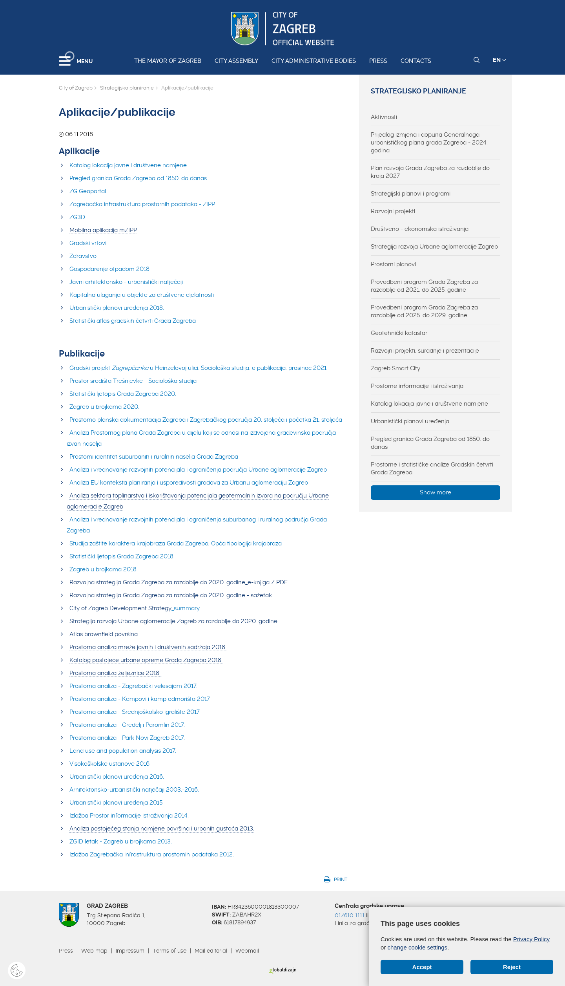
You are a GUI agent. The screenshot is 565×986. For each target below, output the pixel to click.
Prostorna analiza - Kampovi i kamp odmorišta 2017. (140, 698)
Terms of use (169, 951)
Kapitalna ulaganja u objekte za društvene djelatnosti (141, 294)
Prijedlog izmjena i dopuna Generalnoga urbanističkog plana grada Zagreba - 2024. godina (429, 142)
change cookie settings (418, 947)
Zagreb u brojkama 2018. (104, 569)
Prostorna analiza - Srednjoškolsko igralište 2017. (134, 711)
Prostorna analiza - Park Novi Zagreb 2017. (127, 737)
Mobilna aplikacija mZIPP (103, 230)
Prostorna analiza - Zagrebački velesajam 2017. (133, 686)
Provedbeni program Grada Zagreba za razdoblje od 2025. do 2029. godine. (424, 311)
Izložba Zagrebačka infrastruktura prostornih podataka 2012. (151, 854)
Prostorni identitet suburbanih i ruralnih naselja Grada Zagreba (153, 456)
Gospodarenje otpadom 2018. (110, 269)
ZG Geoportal (87, 191)
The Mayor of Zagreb (167, 60)
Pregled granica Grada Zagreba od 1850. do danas (138, 178)
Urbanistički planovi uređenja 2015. (116, 802)
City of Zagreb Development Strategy (120, 608)
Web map (94, 951)
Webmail (247, 951)
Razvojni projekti (393, 211)
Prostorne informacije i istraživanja (417, 386)
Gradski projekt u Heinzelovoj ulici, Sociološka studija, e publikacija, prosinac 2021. (198, 367)
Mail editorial (211, 951)
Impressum (130, 951)
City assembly (236, 60)
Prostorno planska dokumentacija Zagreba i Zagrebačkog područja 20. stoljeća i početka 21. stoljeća (205, 419)
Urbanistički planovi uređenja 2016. (116, 776)
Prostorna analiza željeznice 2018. (115, 673)
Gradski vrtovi (87, 243)
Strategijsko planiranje (127, 88)
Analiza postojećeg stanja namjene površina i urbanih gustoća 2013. (161, 828)
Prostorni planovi (393, 264)
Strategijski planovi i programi (410, 193)
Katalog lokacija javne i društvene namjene (128, 165)
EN (499, 60)
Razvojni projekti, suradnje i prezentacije (425, 350)
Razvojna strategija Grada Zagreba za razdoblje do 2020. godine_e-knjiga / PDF (178, 582)
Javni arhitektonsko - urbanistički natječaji (126, 281)
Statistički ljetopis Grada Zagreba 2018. (122, 556)
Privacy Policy (531, 939)
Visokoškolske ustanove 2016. (110, 763)
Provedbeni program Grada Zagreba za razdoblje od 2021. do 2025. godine (424, 285)
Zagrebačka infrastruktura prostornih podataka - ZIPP (142, 204)
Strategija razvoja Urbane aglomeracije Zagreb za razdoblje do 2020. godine (173, 621)
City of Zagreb (76, 88)
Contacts (416, 60)
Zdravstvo (83, 256)
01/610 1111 (350, 915)
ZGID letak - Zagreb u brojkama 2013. (120, 841)
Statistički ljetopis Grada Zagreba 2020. (122, 393)
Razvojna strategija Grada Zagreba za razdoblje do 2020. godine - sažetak (170, 595)
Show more (435, 492)
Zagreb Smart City (395, 368)
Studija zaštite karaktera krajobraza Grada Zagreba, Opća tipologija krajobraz (173, 543)
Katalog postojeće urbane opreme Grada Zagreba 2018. (145, 660)
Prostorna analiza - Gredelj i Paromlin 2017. (127, 724)
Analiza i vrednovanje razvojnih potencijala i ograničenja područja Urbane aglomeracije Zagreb (198, 469)
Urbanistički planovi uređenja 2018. (116, 307)
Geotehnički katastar (399, 333)
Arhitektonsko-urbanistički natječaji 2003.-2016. (134, 789)
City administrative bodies (314, 60)
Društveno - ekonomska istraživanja (419, 228)
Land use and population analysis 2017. (122, 750)
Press (378, 60)
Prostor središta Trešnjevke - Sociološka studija (133, 380)
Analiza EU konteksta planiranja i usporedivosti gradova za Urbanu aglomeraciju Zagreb (188, 482)
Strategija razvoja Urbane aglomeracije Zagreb (434, 246)
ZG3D (77, 217)
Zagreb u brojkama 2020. (104, 406)
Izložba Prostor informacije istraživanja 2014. (129, 815)
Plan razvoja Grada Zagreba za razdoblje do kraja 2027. (430, 172)
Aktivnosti (384, 117)
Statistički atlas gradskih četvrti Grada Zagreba (132, 320)
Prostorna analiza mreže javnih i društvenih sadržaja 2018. (147, 647)
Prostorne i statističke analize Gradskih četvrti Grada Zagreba (432, 468)
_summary (185, 608)
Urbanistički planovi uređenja (410, 421)
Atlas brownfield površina (103, 634)
